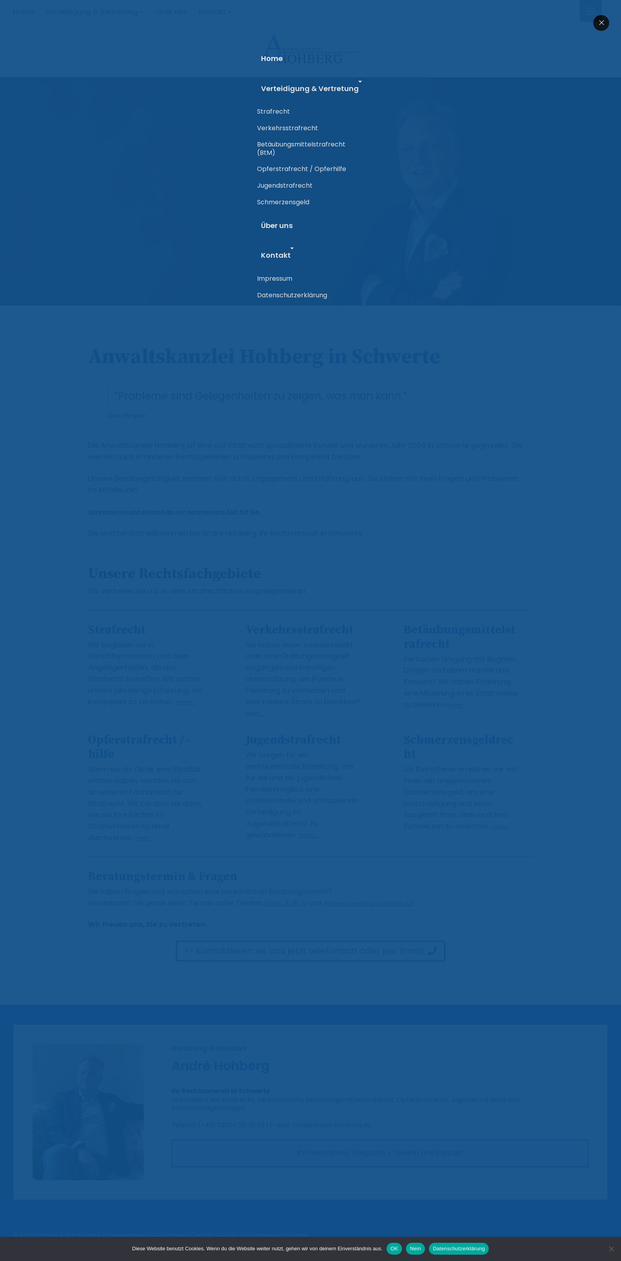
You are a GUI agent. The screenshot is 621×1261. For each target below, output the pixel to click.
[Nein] (611, 1249)
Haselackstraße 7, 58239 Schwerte (152, 1234)
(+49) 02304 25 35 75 (231, 1125)
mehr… (187, 702)
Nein (415, 1248)
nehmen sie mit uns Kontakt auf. (393, 903)
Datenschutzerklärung (459, 1248)
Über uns (171, 12)
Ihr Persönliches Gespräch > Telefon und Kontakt (380, 1155)
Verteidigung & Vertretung (92, 12)
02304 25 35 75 (292, 903)
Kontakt (212, 12)
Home (23, 12)
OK (394, 1248)
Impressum (289, 1234)
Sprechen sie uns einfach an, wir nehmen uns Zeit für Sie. (193, 511)
